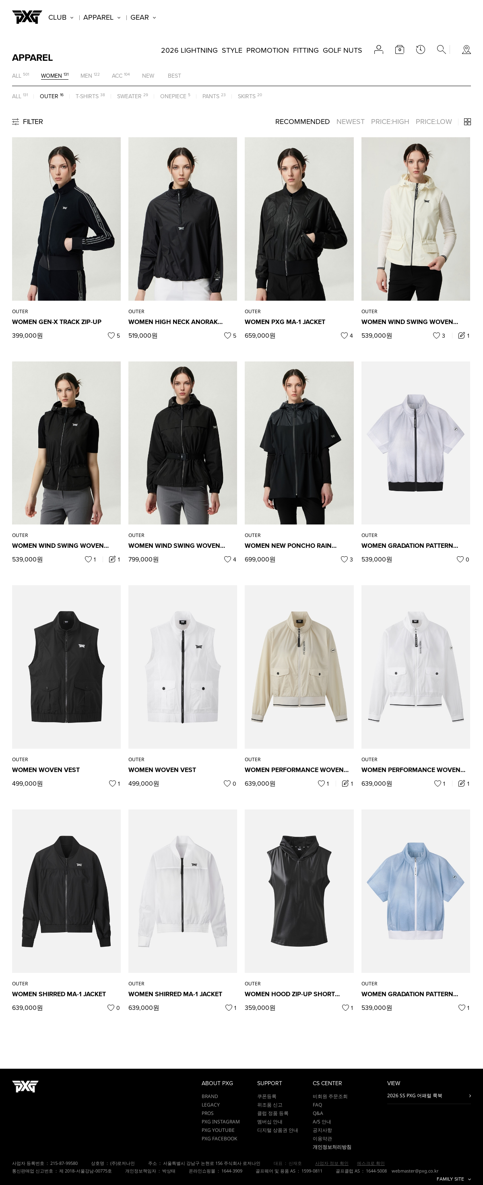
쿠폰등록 (267, 1096)
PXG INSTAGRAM (221, 1121)
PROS (208, 1113)
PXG (27, 17)
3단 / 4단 (467, 121)
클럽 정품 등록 (273, 1113)
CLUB (57, 17)
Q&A (318, 1113)
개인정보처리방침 (332, 1147)
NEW (148, 75)
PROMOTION (267, 50)
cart (399, 49)
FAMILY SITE (450, 1179)
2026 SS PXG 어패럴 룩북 (414, 1095)
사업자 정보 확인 (332, 1163)
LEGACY (211, 1104)
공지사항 (322, 1130)
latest (420, 49)
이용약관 (322, 1138)
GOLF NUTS (342, 50)
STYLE (232, 50)
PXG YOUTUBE (218, 1130)
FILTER (33, 121)
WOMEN (51, 75)
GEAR (139, 17)
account (378, 49)
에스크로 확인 (371, 1163)
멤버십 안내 (270, 1121)
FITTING (306, 50)
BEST (174, 75)
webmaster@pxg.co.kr (415, 1171)
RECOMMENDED (302, 121)
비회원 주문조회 (330, 1096)
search (441, 49)
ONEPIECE (173, 96)
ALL (16, 75)
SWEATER (129, 96)
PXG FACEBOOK (219, 1138)
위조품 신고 (270, 1104)
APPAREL (98, 17)
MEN (86, 75)
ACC (117, 75)
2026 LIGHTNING (189, 50)
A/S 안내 (322, 1121)
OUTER (49, 96)
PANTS (210, 96)
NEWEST (350, 121)
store (466, 49)
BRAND (210, 1096)
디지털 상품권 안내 (277, 1130)
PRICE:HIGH (390, 121)
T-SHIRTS (87, 96)
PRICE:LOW (434, 121)
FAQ (317, 1104)
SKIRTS (247, 96)
